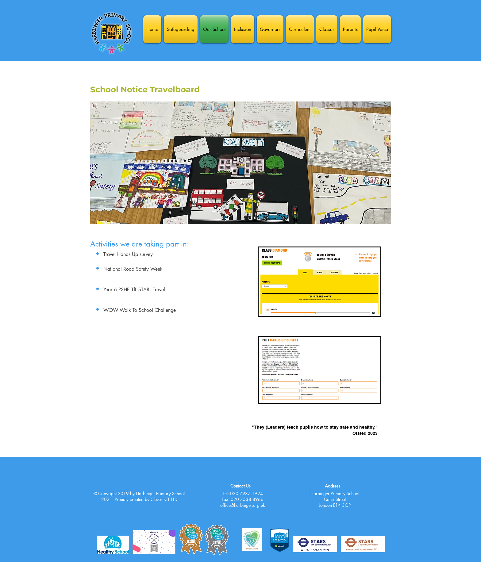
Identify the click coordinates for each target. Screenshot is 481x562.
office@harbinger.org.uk (242, 505)
